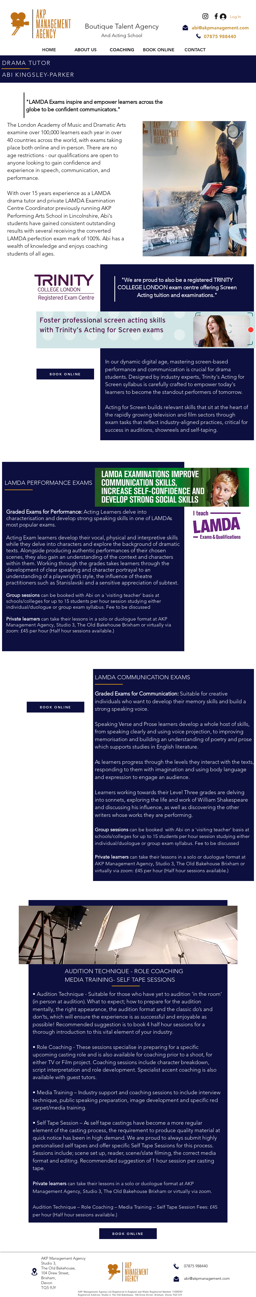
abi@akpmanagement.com (220, 28)
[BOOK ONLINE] (65, 374)
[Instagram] (205, 16)
